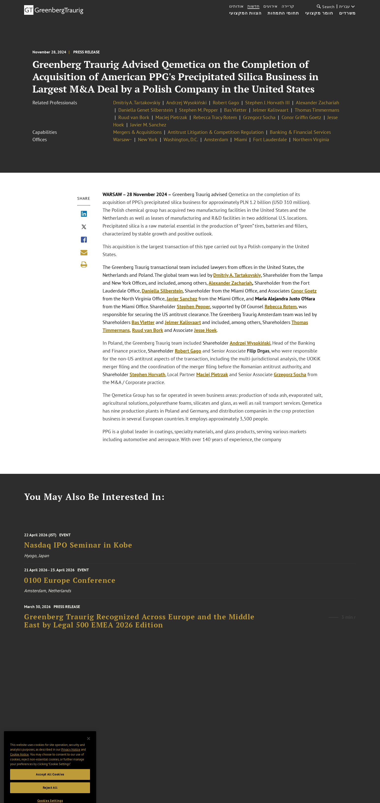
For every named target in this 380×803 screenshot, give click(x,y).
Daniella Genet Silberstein (145, 110)
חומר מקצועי (319, 13)
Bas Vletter (235, 110)
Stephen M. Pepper (198, 110)
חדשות (253, 6)
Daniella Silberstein (162, 291)
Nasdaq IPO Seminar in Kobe (78, 549)
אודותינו (236, 6)
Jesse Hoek (205, 330)
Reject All (50, 796)
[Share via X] (84, 227)
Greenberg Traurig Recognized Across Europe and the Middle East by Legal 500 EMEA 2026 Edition (139, 625)
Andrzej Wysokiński (186, 102)
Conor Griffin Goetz (301, 117)
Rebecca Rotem (281, 306)
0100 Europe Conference (70, 583)
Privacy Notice (70, 758)
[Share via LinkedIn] (84, 214)
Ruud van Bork (133, 117)
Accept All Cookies (50, 783)
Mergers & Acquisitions (137, 132)
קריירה (288, 6)
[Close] (88, 747)
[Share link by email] (83, 252)
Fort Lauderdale (270, 139)
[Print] (84, 264)
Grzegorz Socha (259, 117)
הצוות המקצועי (245, 13)
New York (147, 139)
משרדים (347, 13)
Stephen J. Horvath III (267, 102)
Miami (240, 139)
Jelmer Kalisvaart (271, 110)
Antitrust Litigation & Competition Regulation (216, 132)
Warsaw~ (122, 139)
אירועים (270, 6)
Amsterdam (216, 139)
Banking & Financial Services (300, 132)
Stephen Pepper (193, 306)
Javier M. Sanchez (148, 125)
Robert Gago (226, 102)
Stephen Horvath (147, 374)
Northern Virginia (311, 139)
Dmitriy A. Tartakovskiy (136, 102)
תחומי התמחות (283, 13)
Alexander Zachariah (317, 102)
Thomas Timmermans (317, 110)
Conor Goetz (304, 291)
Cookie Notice (19, 763)
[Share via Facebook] (84, 240)
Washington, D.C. (181, 139)
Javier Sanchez (182, 298)
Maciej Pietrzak (171, 117)
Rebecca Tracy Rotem (215, 117)
